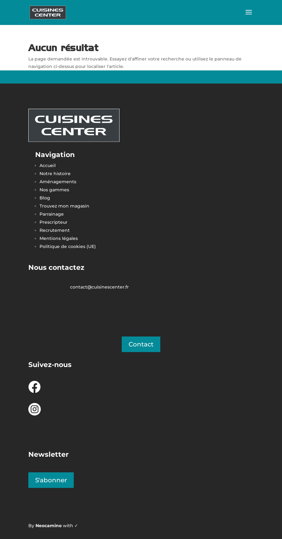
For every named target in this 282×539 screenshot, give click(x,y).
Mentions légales (59, 238)
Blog (45, 198)
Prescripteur (54, 222)
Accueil (48, 165)
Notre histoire (55, 173)
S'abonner (51, 480)
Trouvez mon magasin (64, 206)
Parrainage (52, 214)
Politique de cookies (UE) (68, 246)
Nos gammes (54, 190)
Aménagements (59, 181)
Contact (141, 344)
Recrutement (55, 230)
